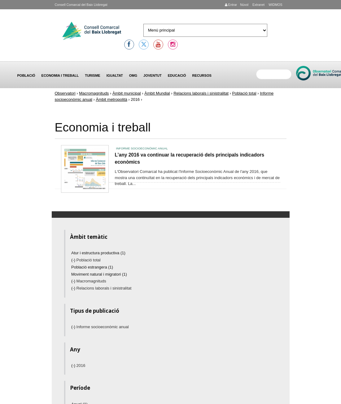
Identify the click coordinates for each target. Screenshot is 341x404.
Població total (244, 93)
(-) (74, 260)
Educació (177, 75)
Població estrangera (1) (92, 267)
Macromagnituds (94, 93)
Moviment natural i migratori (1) (99, 274)
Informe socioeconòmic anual (142, 148)
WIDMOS (275, 4)
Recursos (201, 75)
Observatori (65, 93)
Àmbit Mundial (157, 93)
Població (26, 75)
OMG (133, 75)
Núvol (244, 4)
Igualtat (115, 75)
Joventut (152, 75)
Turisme (92, 75)
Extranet (257, 4)
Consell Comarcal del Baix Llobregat (81, 4)
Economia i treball (60, 75)
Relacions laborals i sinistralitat (201, 93)
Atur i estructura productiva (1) (98, 253)
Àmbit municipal (126, 93)
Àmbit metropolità (111, 99)
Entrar (231, 4)
